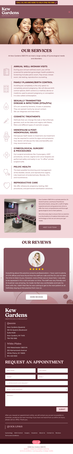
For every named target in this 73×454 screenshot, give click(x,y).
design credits (48, 451)
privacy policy (38, 451)
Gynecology (9, 433)
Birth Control (18, 433)
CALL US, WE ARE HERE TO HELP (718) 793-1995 (35, 3)
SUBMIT (62, 409)
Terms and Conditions (12, 435)
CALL (35, 442)
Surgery (27, 433)
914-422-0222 (12, 356)
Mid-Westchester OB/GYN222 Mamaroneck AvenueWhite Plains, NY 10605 (17, 350)
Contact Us (50, 433)
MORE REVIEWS (36, 297)
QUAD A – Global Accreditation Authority (36, 449)
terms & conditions (26, 451)
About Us (42, 433)
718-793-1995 (12, 338)
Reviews (58, 433)
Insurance (34, 433)
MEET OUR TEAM (50, 227)
